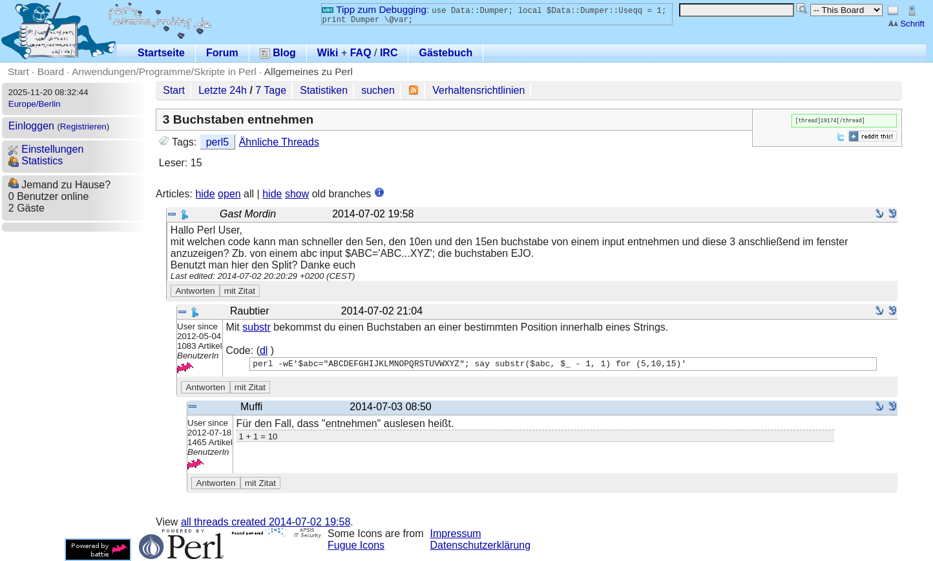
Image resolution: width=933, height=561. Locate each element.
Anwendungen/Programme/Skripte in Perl (164, 71)
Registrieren (83, 126)
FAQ (361, 52)
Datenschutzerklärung (480, 545)
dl (263, 350)
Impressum (455, 533)
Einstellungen (46, 149)
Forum (222, 52)
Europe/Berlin (34, 104)
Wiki (328, 52)
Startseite (161, 52)
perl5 (217, 142)
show (297, 193)
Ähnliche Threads (279, 142)
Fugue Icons (356, 545)
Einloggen (31, 125)
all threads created (265, 521)
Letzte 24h (222, 90)
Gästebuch (445, 52)
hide (205, 193)
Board (50, 71)
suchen (378, 90)
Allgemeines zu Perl (308, 71)
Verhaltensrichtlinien (478, 90)
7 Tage (270, 90)
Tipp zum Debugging (374, 9)
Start (18, 71)
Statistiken (324, 90)
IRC (389, 52)
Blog (278, 52)
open (229, 193)
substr (256, 327)
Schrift (906, 23)
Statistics (35, 160)
